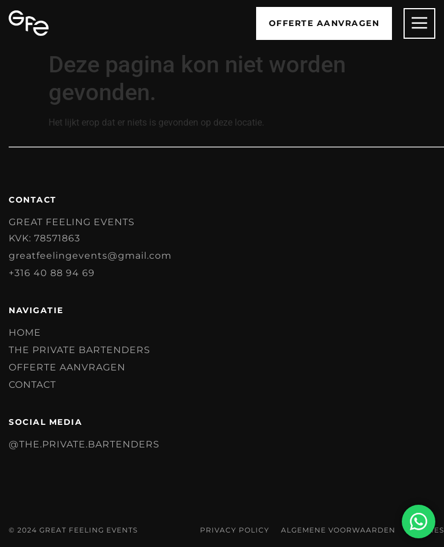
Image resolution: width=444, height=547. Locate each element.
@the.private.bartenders (84, 444)
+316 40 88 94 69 (52, 272)
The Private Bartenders (79, 349)
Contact (32, 384)
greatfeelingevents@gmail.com (90, 255)
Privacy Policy (234, 530)
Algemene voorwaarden (338, 530)
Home (25, 332)
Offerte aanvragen (67, 367)
